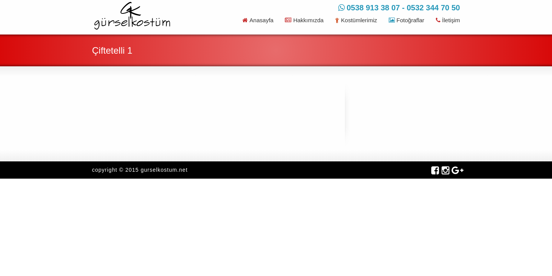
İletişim (448, 20)
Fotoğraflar (406, 20)
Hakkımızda (304, 20)
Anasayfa (257, 20)
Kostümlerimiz (356, 20)
